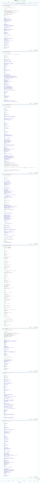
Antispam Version (20, 482)
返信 (29, 103)
